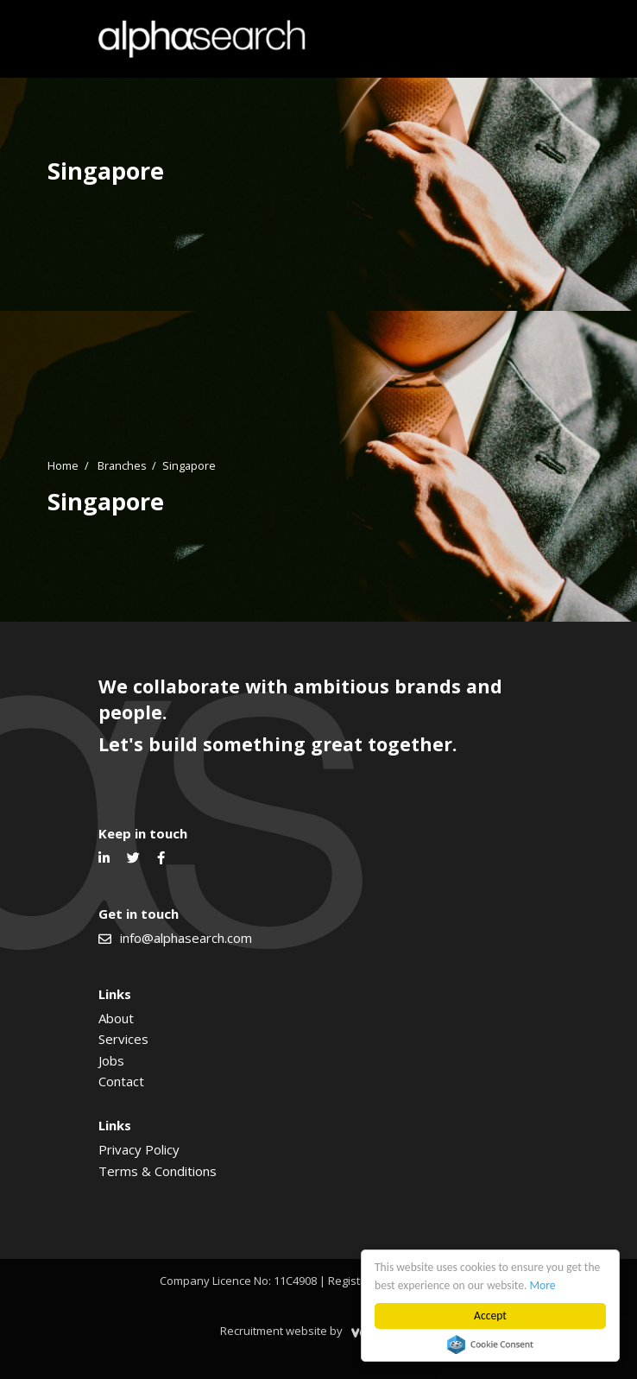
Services (123, 1038)
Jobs (111, 1060)
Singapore (189, 465)
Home (63, 465)
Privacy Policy (139, 1149)
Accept (490, 1315)
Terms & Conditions (157, 1171)
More (543, 1285)
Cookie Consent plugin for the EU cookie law (490, 1344)
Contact (121, 1081)
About (116, 1018)
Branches (122, 465)
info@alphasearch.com (186, 937)
